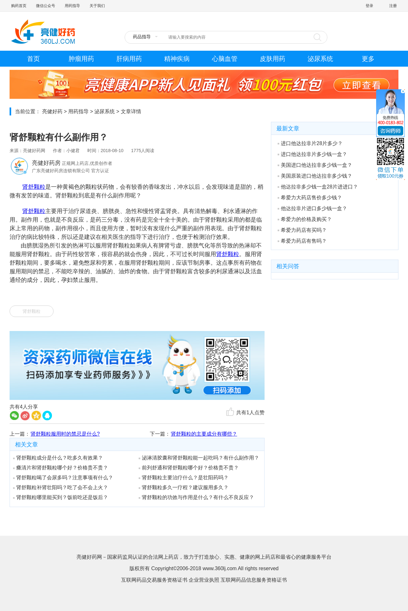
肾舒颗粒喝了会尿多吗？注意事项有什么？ (63, 477)
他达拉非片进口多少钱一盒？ (312, 208)
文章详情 (131, 111)
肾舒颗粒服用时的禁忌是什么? (65, 434)
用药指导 (72, 6)
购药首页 (18, 6)
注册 (393, 6)
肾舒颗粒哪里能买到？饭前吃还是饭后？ (60, 497)
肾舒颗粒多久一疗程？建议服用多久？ (184, 487)
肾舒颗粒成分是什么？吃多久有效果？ (58, 457)
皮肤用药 (272, 58)
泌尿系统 (320, 58)
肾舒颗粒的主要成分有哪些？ (204, 434)
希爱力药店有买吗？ (302, 230)
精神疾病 (177, 58)
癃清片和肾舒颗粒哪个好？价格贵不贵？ (60, 467)
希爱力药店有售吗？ (302, 241)
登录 (369, 6)
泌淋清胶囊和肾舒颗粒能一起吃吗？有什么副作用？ (199, 457)
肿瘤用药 (81, 58)
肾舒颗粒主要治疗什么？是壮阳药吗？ (184, 477)
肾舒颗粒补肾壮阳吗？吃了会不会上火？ (60, 487)
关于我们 (97, 6)
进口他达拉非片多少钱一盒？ (312, 154)
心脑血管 (224, 58)
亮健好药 (52, 111)
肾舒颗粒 (33, 187)
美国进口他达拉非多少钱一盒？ (315, 165)
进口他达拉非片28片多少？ (310, 143)
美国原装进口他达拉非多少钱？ (315, 176)
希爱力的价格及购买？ (305, 219)
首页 (33, 58)
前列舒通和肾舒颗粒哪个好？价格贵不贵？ (189, 467)
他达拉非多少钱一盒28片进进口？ (318, 186)
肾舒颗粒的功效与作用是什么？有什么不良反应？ (196, 497)
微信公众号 (45, 6)
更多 (368, 58)
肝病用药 (129, 58)
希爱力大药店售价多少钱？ (310, 197)
